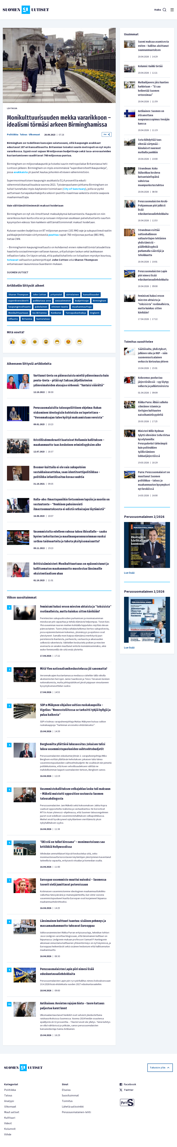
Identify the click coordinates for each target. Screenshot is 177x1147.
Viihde (7, 1134)
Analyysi (9, 1101)
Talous (23, 134)
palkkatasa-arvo (42, 300)
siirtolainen (72, 294)
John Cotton (39, 294)
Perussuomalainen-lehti (76, 1112)
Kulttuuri (9, 1118)
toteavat (12, 260)
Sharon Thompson (18, 294)
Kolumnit (10, 1129)
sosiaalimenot (63, 300)
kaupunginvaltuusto (19, 307)
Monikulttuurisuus (18, 313)
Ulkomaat (34, 134)
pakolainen (41, 307)
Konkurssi (56, 313)
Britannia (27, 319)
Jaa (106, 134)
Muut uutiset (11, 1112)
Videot (8, 1123)
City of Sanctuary (74, 189)
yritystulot (56, 294)
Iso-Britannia (39, 313)
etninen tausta (59, 307)
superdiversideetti (18, 300)
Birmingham (99, 300)
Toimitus (67, 1101)
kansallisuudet (91, 294)
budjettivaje (82, 300)
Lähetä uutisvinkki (73, 1107)
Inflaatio (13, 319)
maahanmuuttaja (82, 307)
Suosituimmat (70, 1095)
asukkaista (21, 172)
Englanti (94, 313)
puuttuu (53, 235)
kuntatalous (43, 319)
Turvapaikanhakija (76, 313)
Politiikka (12, 134)
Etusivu (66, 1090)
